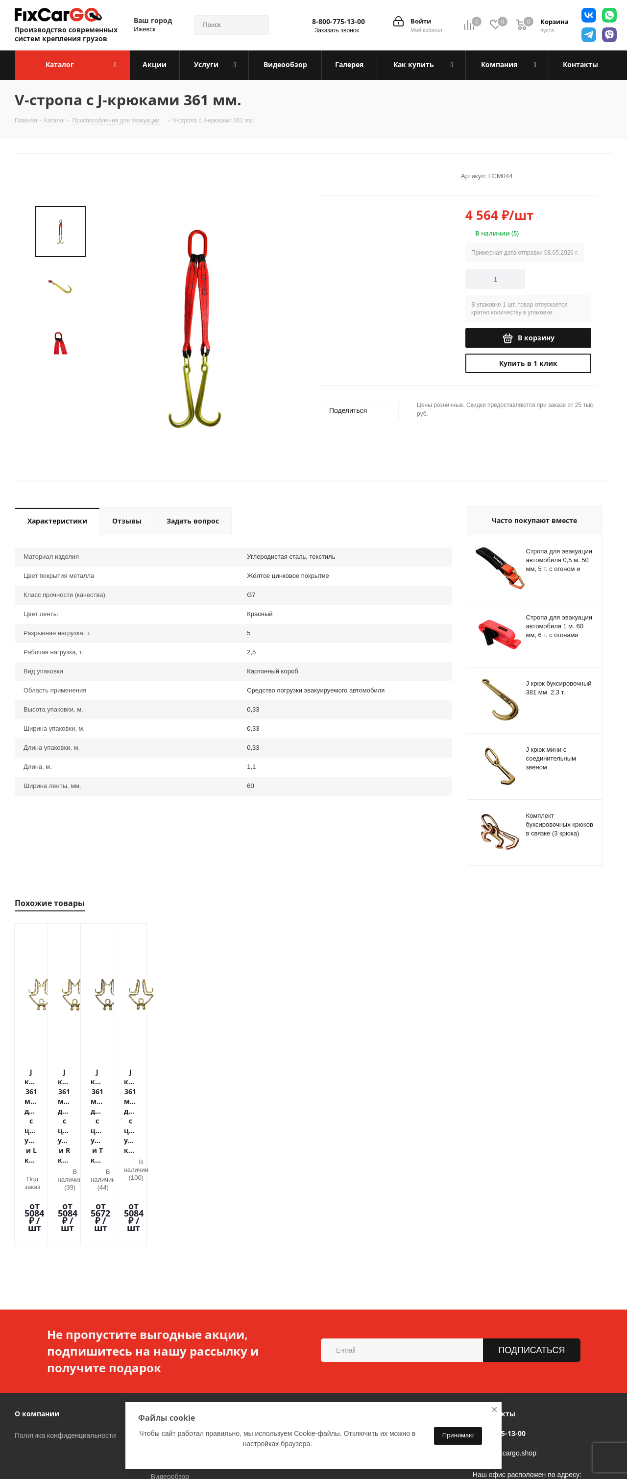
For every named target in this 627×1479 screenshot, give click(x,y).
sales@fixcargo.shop (504, 1347)
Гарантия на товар (180, 1356)
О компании (37, 1307)
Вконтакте (105, 1454)
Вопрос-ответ (172, 1384)
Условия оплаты (176, 1329)
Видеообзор (170, 1370)
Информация (175, 1307)
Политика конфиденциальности (65, 1329)
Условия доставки (179, 1343)
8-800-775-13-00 (338, 21)
